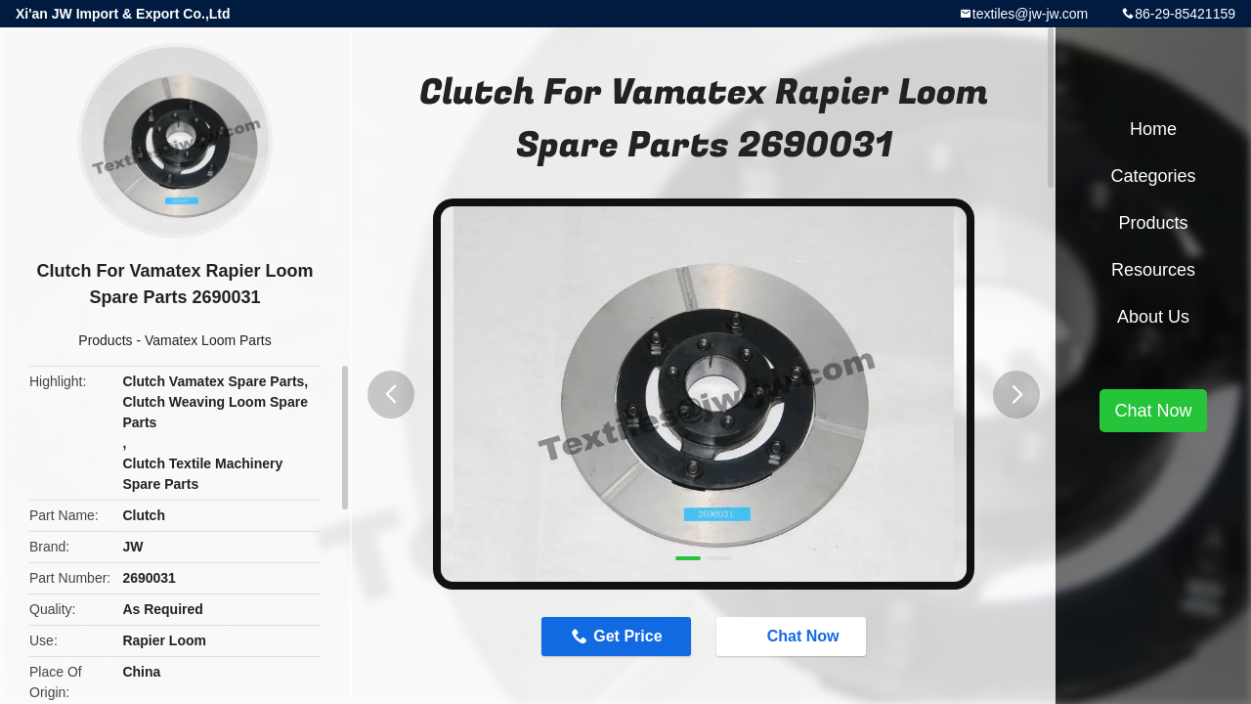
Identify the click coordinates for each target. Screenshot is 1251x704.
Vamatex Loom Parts (208, 340)
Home (1153, 129)
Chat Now (794, 635)
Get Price (627, 636)
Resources (1153, 270)
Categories (1152, 176)
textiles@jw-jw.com (1030, 14)
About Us (1153, 317)
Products (105, 340)
